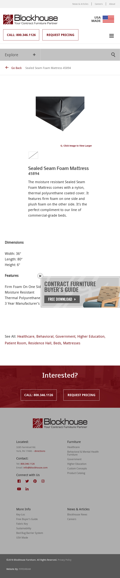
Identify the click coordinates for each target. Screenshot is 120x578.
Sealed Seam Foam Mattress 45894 (48, 68)
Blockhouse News (77, 514)
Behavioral (45, 336)
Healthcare (25, 336)
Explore (20, 54)
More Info (23, 509)
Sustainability (23, 528)
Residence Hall (39, 343)
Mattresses (71, 343)
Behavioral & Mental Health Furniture (83, 453)
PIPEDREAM (25, 569)
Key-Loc (20, 514)
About (112, 3)
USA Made (22, 537)
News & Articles (80, 3)
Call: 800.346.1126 (21, 35)
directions (39, 450)
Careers (99, 3)
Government (65, 336)
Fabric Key (22, 523)
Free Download (63, 299)
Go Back (13, 68)
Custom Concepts (77, 468)
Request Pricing (60, 35)
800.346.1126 (28, 463)
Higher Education (91, 336)
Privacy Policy (64, 559)
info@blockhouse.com (35, 467)
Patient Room (15, 343)
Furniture (74, 442)
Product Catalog (76, 473)
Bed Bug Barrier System (29, 533)
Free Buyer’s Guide (27, 519)
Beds (57, 343)
